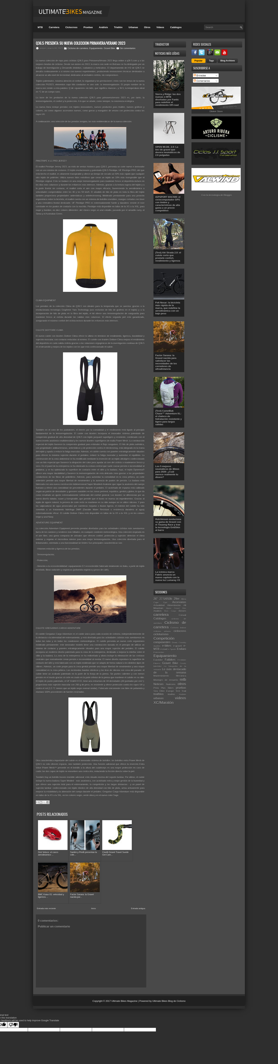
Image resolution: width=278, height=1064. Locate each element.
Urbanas (133, 27)
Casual (182, 615)
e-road (164, 649)
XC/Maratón (163, 702)
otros (182, 684)
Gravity (183, 664)
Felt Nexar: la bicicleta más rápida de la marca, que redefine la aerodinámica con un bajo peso (167, 308)
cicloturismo (160, 634)
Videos (160, 27)
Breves (182, 611)
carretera (161, 614)
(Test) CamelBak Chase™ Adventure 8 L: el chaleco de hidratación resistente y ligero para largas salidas (168, 417)
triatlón (171, 694)
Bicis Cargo (170, 611)
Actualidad (159, 605)
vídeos (180, 698)
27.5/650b (165, 598)
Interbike (157, 666)
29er (176, 598)
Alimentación (174, 605)
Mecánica (181, 675)
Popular (198, 60)
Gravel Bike (109, 48)
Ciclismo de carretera (78, 48)
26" (155, 598)
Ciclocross (71, 27)
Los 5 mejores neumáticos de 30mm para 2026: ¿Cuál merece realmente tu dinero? (167, 472)
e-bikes (166, 645)
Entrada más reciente (46, 895)
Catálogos (176, 27)
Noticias (158, 684)
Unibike (182, 694)
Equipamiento (95, 48)
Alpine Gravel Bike (176, 608)
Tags (211, 60)
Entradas (200, 75)
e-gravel (177, 646)
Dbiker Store (216, 111)
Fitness (156, 663)
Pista (156, 688)
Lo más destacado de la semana (169, 671)
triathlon (158, 694)
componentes (161, 642)
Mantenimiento (161, 675)
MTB (40, 27)
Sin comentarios (127, 48)
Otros (147, 27)
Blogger (228, 195)
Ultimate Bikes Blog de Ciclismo (169, 987)
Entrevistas (158, 652)
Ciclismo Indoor (178, 627)
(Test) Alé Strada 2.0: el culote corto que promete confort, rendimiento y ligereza (168, 256)
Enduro (181, 649)
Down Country (179, 642)
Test (178, 691)
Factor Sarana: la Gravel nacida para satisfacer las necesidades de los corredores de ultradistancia (166, 362)
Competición (163, 638)
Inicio (93, 895)
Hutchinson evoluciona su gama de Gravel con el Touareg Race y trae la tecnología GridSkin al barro (168, 524)
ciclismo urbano (162, 631)
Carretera (54, 27)
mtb (183, 679)
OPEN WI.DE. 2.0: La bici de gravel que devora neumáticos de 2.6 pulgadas (167, 151)
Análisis (103, 27)
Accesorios (179, 602)
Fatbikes (170, 659)
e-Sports (172, 649)
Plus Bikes (167, 688)
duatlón (156, 646)
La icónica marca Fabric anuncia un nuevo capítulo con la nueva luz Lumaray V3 (167, 576)
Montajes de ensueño (165, 680)
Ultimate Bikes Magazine (124, 987)
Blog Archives (227, 60)
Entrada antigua (138, 895)
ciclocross (180, 631)
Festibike (182, 660)
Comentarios (202, 80)
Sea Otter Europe (163, 691)
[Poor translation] (13, 1012)
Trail (184, 691)
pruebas (181, 687)
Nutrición (170, 684)
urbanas (158, 698)
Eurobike (158, 660)
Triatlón (118, 27)
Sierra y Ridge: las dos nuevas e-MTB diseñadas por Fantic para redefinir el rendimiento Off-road (168, 99)
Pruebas (88, 27)
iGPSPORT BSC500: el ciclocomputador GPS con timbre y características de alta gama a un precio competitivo (167, 204)
